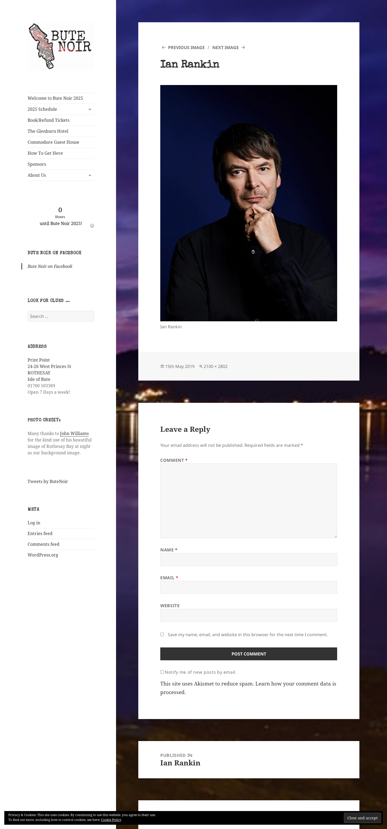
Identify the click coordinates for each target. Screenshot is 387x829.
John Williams (74, 433)
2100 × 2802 (216, 366)
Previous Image (186, 47)
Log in (34, 523)
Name (169, 550)
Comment (174, 460)
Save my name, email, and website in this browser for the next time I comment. (248, 635)
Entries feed (40, 533)
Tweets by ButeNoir (48, 481)
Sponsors (37, 164)
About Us (37, 175)
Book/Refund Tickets (48, 120)
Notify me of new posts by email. (200, 672)
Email (169, 578)
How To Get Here (45, 153)
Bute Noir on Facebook (54, 253)
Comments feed (43, 544)
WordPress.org (43, 555)
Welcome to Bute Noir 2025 (55, 98)
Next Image (225, 47)
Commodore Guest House (53, 142)
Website (170, 606)
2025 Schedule (42, 109)
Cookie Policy (111, 819)
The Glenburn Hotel (48, 131)
